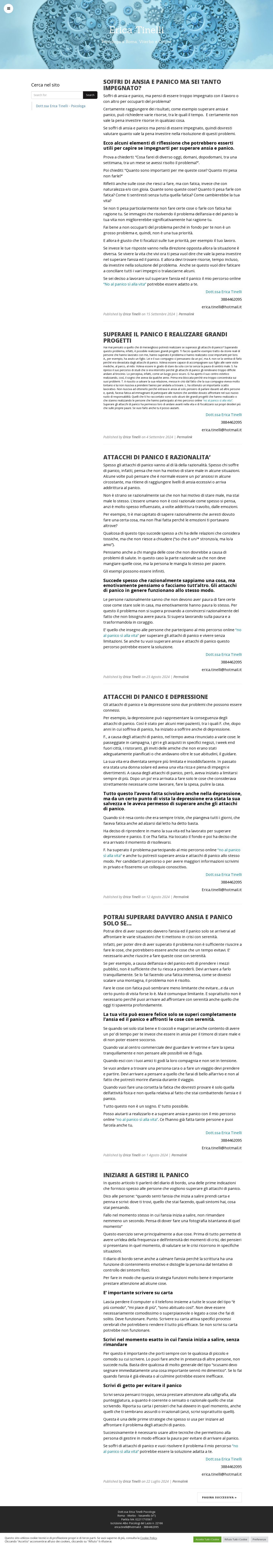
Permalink (186, 314)
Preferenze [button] (259, 1539)
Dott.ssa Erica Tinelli (224, 291)
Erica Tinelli (136, 30)
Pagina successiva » (219, 1497)
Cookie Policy (148, 1538)
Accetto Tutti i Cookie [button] (207, 1539)
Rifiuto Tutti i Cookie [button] (236, 1539)
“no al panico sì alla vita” (217, 400)
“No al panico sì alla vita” (125, 284)
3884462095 (151, 1527)
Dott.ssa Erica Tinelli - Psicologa (61, 106)
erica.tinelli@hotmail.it (128, 1527)
